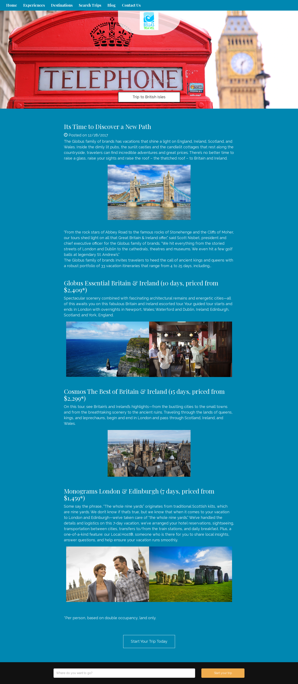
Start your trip (223, 673)
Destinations (62, 5)
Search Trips (90, 5)
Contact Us (131, 5)
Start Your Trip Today (149, 641)
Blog (111, 5)
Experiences (34, 5)
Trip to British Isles (149, 97)
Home (11, 5)
